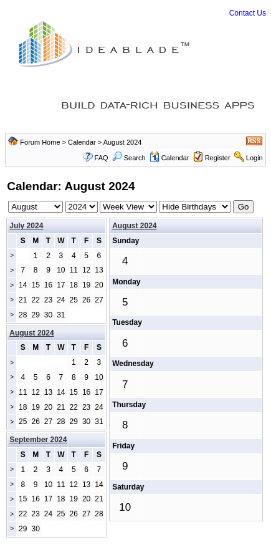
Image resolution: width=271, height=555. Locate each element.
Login (254, 158)
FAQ (101, 158)
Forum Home (40, 142)
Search (129, 158)
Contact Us (247, 13)
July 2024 (26, 225)
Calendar (82, 142)
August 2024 (134, 225)
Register (218, 158)
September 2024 (38, 439)
